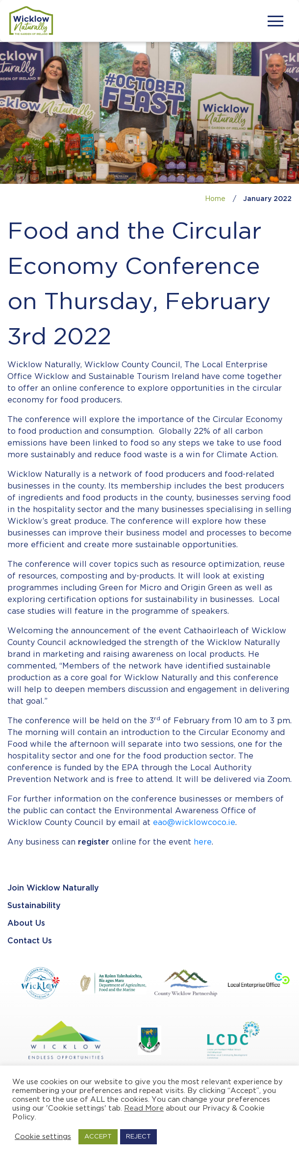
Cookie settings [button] (43, 1137)
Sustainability (34, 906)
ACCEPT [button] (98, 1136)
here (203, 842)
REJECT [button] (138, 1136)
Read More (144, 1108)
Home (215, 199)
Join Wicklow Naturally (53, 888)
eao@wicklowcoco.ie (194, 822)
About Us (26, 923)
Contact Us (29, 941)
